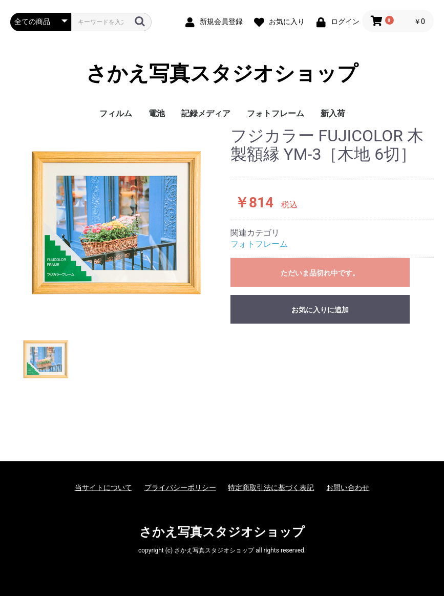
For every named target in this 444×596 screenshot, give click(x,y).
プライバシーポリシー (180, 487)
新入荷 (333, 113)
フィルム (115, 113)
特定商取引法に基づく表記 (271, 487)
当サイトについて (103, 487)
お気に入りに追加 (320, 310)
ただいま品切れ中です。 (320, 273)
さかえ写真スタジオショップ (222, 73)
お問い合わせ (347, 487)
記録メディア (205, 113)
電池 (157, 113)
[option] (116, 222)
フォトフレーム (275, 113)
